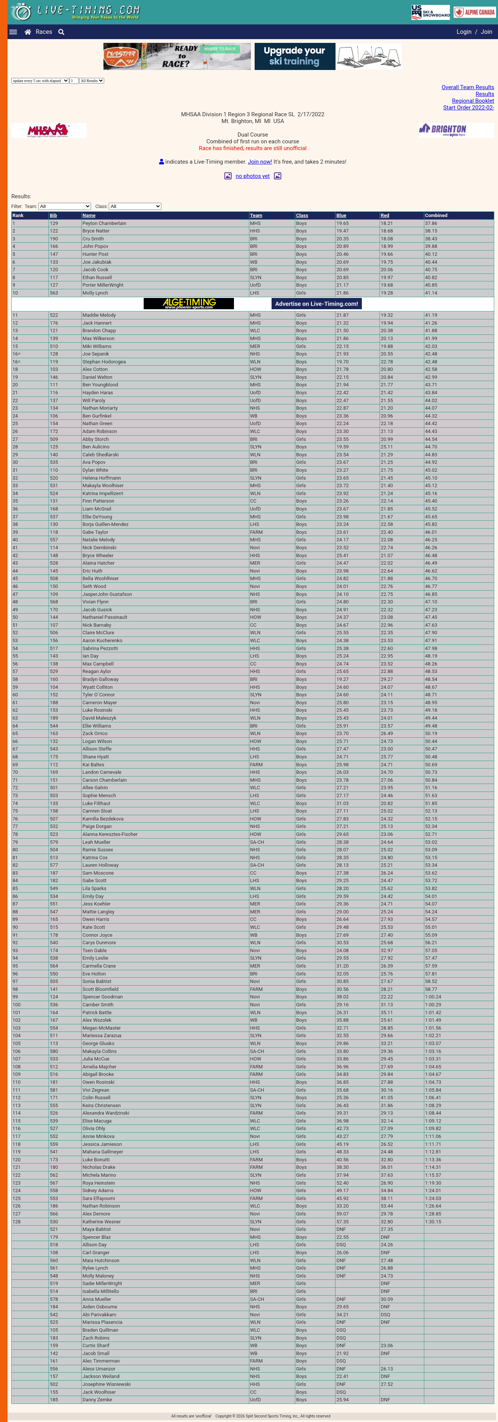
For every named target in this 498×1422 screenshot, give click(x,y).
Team (256, 215)
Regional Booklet (473, 100)
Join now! (260, 161)
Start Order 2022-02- (468, 107)
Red (385, 215)
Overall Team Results (468, 87)
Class (302, 215)
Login (464, 31)
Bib (53, 215)
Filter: (51, 206)
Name (88, 215)
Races (44, 31)
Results (484, 94)
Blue (341, 215)
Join (486, 31)
